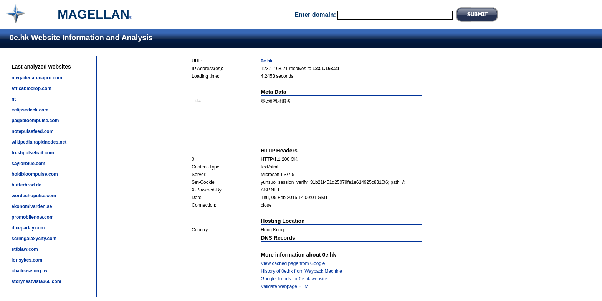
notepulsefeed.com (32, 131)
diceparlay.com (28, 228)
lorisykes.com (27, 260)
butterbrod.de (26, 185)
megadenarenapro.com (37, 77)
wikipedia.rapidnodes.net (39, 142)
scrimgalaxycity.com (34, 238)
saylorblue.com (28, 163)
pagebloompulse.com (35, 120)
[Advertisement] (307, 126)
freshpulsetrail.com (33, 152)
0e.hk (267, 61)
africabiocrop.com (31, 88)
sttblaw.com (25, 249)
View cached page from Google (293, 263)
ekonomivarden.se (32, 206)
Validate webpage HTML (286, 286)
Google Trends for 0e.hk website (294, 278)
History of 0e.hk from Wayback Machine (301, 271)
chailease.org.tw (29, 270)
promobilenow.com (33, 217)
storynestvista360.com (36, 281)
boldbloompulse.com (35, 174)
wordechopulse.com (34, 195)
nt (14, 99)
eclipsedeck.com (30, 110)
